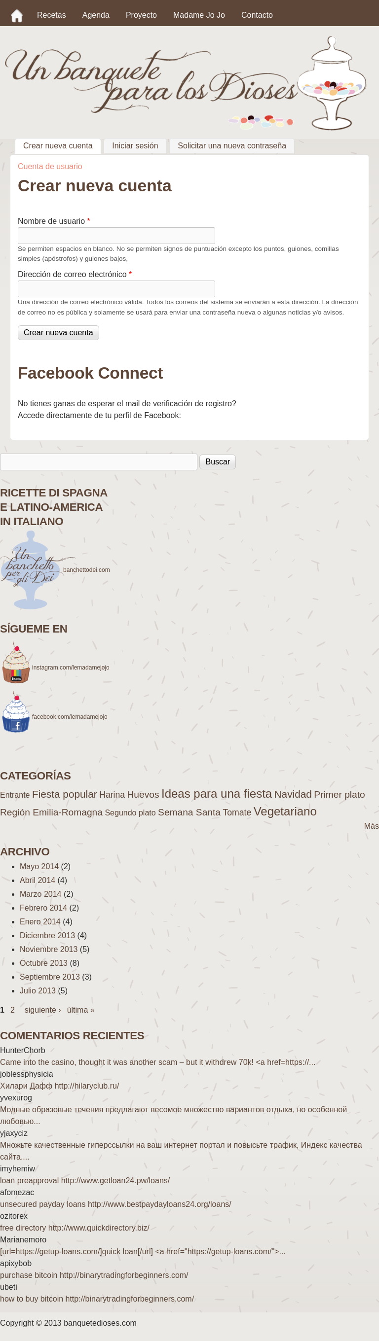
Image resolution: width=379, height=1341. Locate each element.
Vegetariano (285, 811)
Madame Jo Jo (199, 15)
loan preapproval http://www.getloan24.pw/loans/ (85, 1180)
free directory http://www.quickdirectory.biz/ (75, 1228)
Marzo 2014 (41, 894)
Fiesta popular (64, 794)
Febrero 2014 (43, 908)
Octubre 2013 (44, 963)
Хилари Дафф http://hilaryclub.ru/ (59, 1086)
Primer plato (339, 794)
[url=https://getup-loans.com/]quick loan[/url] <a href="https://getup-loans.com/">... (143, 1251)
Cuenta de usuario (50, 166)
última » (81, 1010)
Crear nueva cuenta (62, 144)
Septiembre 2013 (50, 977)
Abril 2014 (37, 880)
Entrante (15, 795)
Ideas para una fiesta (216, 793)
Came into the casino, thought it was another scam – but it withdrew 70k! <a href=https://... (157, 1062)
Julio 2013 (38, 991)
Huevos (143, 794)
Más (371, 826)
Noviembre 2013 (48, 949)
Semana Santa (189, 812)
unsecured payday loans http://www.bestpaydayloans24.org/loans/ (115, 1204)
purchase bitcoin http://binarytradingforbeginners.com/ (94, 1275)
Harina (112, 795)
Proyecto (141, 15)
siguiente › (43, 1010)
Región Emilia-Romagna (51, 812)
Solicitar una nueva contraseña (232, 145)
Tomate (237, 812)
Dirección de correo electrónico (75, 274)
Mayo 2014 (39, 866)
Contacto (257, 15)
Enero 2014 (40, 922)
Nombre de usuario (54, 221)
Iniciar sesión (135, 145)
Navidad (293, 794)
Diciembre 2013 (47, 935)
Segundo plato (130, 813)
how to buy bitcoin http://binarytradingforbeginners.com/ (97, 1299)
